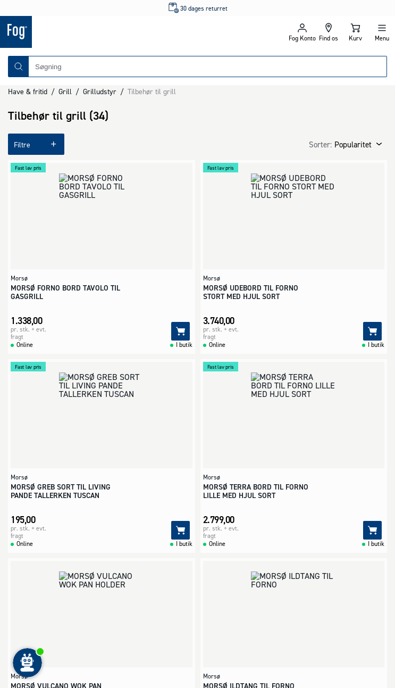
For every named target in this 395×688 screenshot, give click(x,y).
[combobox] (207, 66)
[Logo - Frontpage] (99, 32)
